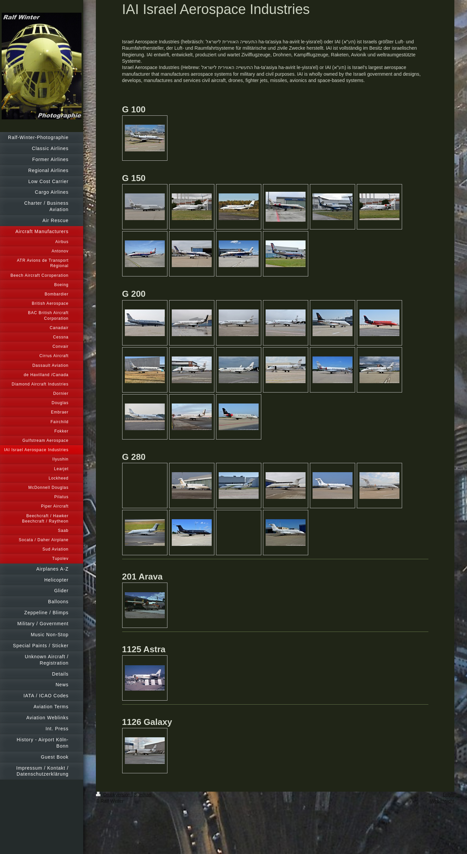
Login (448, 794)
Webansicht (442, 801)
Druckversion (113, 794)
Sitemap (142, 794)
